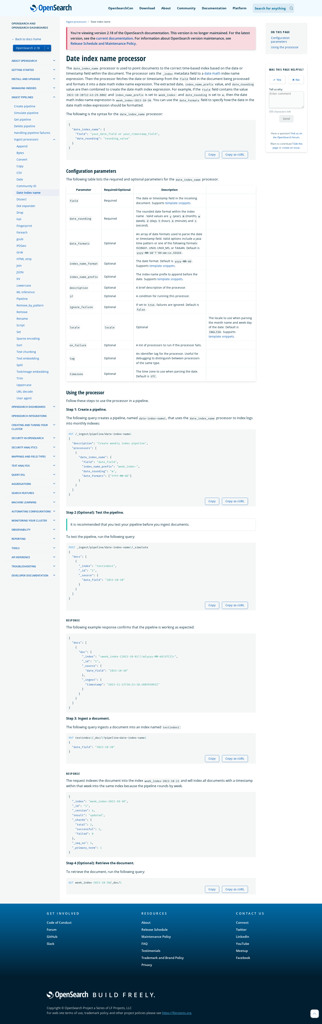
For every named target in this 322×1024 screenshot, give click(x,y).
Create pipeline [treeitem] (24, 106)
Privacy (146, 965)
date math (212, 73)
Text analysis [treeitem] (21, 465)
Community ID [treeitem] (26, 186)
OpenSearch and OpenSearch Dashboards (30, 25)
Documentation (214, 8)
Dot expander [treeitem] (26, 206)
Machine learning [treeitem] (24, 502)
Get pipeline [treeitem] (22, 119)
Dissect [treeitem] (21, 199)
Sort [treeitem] (19, 345)
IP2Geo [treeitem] (21, 246)
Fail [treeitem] (19, 219)
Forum (51, 929)
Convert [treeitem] (22, 159)
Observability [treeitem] (21, 529)
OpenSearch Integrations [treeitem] (29, 416)
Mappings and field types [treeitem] (29, 456)
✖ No (296, 80)
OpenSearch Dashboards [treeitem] (28, 407)
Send (286, 119)
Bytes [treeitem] (20, 153)
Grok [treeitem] (20, 252)
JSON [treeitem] (20, 272)
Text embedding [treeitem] (28, 358)
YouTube (242, 944)
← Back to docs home (26, 39)
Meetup (242, 951)
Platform (240, 8)
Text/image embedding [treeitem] (33, 372)
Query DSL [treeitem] (18, 475)
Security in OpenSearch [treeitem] (28, 438)
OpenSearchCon (120, 8)
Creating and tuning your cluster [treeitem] (30, 427)
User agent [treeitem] (24, 398)
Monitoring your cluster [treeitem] (29, 520)
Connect (242, 922)
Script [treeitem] (21, 325)
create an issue (291, 147)
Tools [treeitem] (16, 548)
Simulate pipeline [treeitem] (26, 113)
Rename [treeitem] (22, 319)
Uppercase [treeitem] (24, 385)
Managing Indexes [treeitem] (24, 88)
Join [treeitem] (19, 265)
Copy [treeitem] (20, 166)
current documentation (114, 38)
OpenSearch (52, 8)
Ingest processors (76, 21)
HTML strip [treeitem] (24, 259)
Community (186, 8)
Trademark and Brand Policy (162, 958)
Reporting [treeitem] (19, 539)
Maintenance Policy (156, 936)
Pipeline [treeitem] (22, 299)
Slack (50, 944)
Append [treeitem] (22, 146)
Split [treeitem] (20, 365)
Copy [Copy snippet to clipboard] (212, 154)
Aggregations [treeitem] (21, 484)
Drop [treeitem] (20, 212)
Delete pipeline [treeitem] (24, 126)
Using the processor (285, 47)
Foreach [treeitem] (22, 232)
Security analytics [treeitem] (24, 447)
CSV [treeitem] (19, 173)
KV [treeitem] (18, 279)
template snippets (177, 203)
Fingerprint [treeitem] (24, 226)
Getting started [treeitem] (23, 70)
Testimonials (150, 951)
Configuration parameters (280, 40)
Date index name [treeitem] (29, 193)
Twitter (241, 929)
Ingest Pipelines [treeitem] (22, 97)
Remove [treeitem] (22, 312)
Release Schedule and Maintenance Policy (103, 43)
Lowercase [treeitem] (24, 285)
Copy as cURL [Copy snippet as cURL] (234, 154)
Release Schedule (154, 929)
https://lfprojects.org (176, 1013)
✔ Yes (277, 80)
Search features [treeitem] (23, 493)
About (166, 8)
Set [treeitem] (19, 332)
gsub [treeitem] (20, 239)
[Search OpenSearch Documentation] (273, 8)
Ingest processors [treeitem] (26, 139)
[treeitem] (54, 60)
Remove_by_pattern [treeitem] (30, 305)
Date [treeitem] (20, 179)
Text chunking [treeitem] (26, 352)
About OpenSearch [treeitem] (24, 61)
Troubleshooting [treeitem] (24, 566)
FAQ (144, 944)
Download (147, 8)
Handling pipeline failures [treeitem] (32, 133)
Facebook (243, 958)
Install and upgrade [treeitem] (26, 79)
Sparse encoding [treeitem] (28, 338)
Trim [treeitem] (20, 378)
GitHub (52, 936)
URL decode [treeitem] (25, 391)
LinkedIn (242, 936)
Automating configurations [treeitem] (31, 511)
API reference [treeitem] (21, 557)
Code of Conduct (59, 922)
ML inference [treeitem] (26, 292)
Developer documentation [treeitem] (30, 575)
